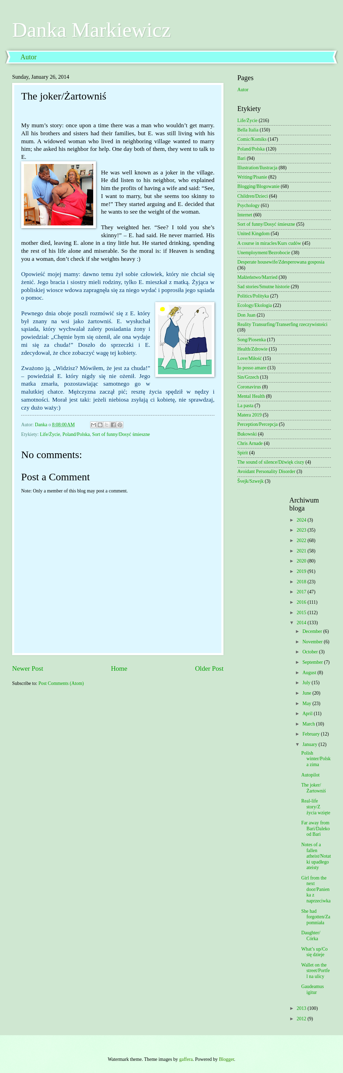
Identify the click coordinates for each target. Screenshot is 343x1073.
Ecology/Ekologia (254, 305)
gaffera (186, 1059)
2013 (302, 1008)
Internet (244, 214)
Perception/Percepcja (257, 424)
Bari (241, 158)
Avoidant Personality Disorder (266, 471)
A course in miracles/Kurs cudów (269, 243)
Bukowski (247, 434)
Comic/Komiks (251, 139)
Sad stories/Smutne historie (263, 286)
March (309, 724)
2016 (302, 602)
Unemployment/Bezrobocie (263, 252)
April (308, 713)
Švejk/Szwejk (250, 481)
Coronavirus (249, 386)
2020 (302, 561)
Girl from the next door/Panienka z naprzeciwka (316, 889)
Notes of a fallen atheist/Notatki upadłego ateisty (316, 856)
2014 (302, 622)
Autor (28, 57)
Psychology (248, 205)
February (311, 734)
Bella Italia (247, 129)
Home (119, 668)
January (310, 744)
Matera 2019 (249, 415)
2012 (302, 1018)
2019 (302, 571)
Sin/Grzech (248, 377)
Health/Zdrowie (252, 349)
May (307, 703)
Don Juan (246, 315)
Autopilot (310, 775)
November (313, 641)
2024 (302, 520)
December (312, 631)
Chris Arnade (250, 443)
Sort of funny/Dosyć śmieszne (121, 434)
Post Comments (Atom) (61, 683)
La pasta (245, 405)
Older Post (209, 668)
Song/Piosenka (251, 339)
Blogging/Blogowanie (258, 186)
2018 (302, 581)
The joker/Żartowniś (313, 787)
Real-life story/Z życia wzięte (315, 806)
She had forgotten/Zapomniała (315, 917)
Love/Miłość (249, 358)
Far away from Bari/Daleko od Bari (315, 828)
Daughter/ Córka (310, 935)
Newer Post (27, 668)
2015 (302, 612)
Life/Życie (50, 434)
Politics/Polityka (253, 296)
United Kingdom (253, 233)
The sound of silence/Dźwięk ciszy (270, 462)
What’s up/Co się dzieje (314, 952)
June (307, 693)
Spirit (242, 452)
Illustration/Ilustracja (257, 167)
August (309, 672)
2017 (302, 591)
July (306, 682)
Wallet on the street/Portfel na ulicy (315, 970)
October (310, 651)
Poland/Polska (76, 434)
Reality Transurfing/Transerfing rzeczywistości (282, 324)
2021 (302, 550)
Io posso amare (251, 367)
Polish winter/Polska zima (316, 758)
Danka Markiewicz (91, 29)
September (313, 662)
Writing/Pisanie (252, 177)
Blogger (226, 1059)
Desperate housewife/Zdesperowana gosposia (280, 262)
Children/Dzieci (252, 196)
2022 (302, 540)
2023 (302, 530)
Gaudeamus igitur (312, 989)
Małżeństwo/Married (257, 277)
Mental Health (251, 396)
